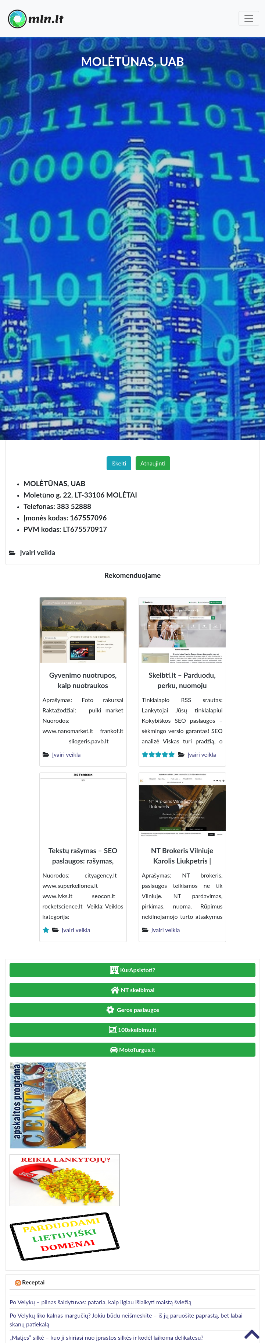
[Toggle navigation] (249, 18)
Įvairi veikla (66, 754)
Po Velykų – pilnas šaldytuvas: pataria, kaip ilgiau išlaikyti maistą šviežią (100, 1301)
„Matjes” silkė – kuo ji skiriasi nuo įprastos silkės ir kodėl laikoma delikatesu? (106, 1337)
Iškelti (118, 463)
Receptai (33, 1282)
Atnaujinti (152, 463)
